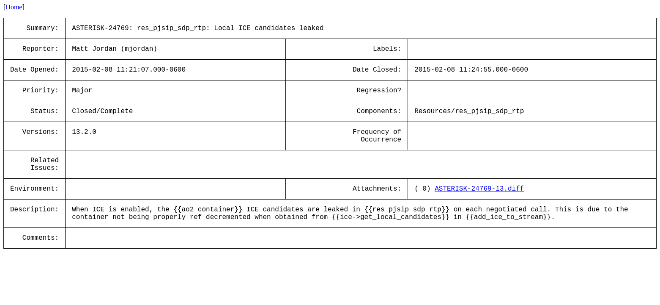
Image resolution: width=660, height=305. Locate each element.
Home (13, 7)
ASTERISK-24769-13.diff (479, 189)
